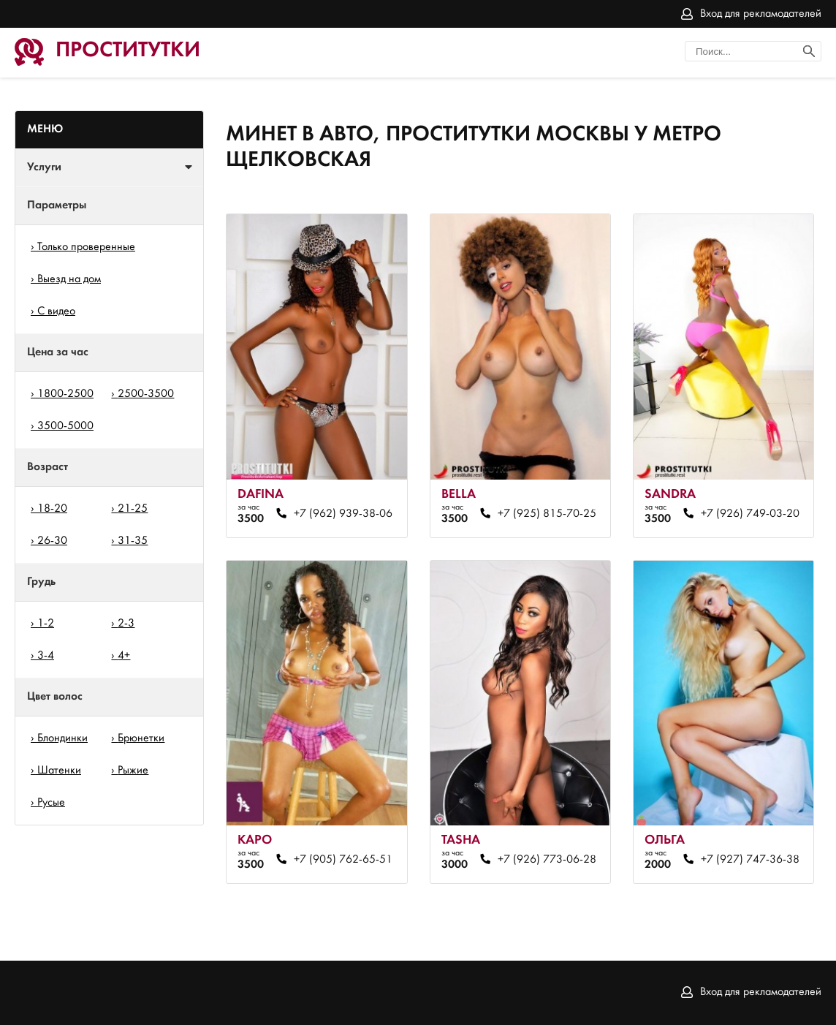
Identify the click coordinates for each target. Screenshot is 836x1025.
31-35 (133, 541)
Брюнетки (141, 738)
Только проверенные (86, 247)
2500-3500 (146, 394)
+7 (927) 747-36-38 (750, 860)
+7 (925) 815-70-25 (547, 514)
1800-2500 (65, 394)
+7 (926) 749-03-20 (750, 514)
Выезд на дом (69, 279)
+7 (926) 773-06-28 (547, 860)
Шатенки (59, 770)
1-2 (45, 623)
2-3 (126, 623)
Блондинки (62, 738)
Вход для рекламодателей (760, 14)
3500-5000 (65, 426)
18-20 (52, 509)
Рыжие (133, 770)
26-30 (52, 541)
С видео (56, 311)
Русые (51, 803)
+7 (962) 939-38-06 (343, 514)
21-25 (133, 509)
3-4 (45, 656)
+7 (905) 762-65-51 (343, 860)
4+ (124, 656)
